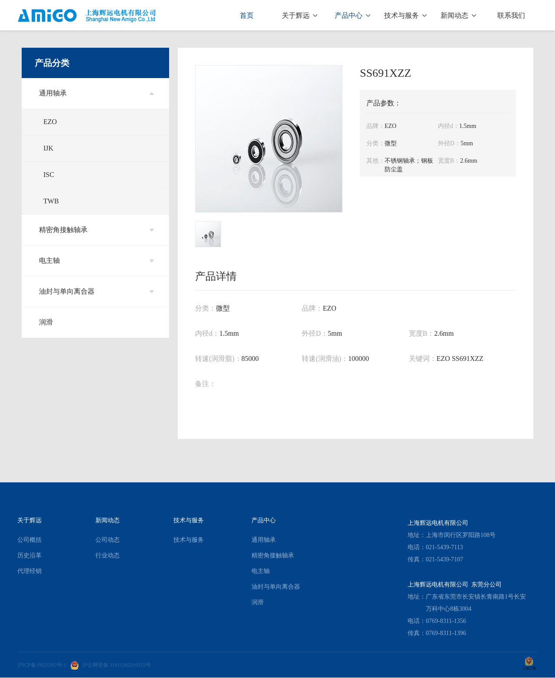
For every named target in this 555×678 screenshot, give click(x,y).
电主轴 (96, 260)
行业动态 (107, 555)
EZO (50, 121)
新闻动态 (458, 15)
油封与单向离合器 (96, 291)
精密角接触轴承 (96, 229)
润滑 (46, 322)
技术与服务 (405, 15)
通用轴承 (96, 93)
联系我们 (511, 15)
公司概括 (29, 540)
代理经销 (29, 571)
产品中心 (352, 15)
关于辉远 (299, 15)
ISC (48, 174)
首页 (247, 15)
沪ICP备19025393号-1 (41, 665)
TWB (51, 201)
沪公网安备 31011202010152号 (110, 665)
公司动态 (107, 540)
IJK (48, 148)
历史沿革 (29, 555)
